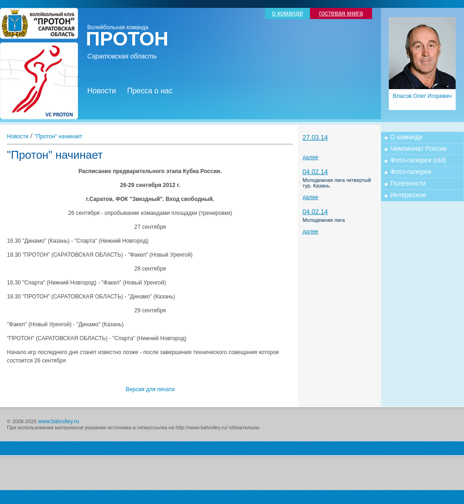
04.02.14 (315, 171)
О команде (406, 137)
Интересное (408, 195)
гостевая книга (341, 13)
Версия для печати (150, 389)
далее (310, 157)
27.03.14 (315, 137)
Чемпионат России (418, 148)
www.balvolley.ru (58, 421)
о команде (287, 13)
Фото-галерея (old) (418, 160)
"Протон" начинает (58, 136)
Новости (101, 91)
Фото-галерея (411, 171)
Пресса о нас (150, 91)
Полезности (407, 183)
